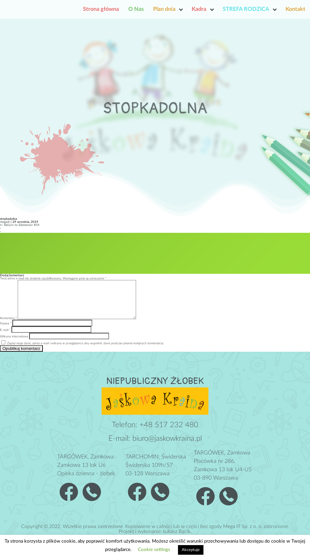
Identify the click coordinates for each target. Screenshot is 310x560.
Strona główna (101, 9)
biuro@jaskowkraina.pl (167, 446)
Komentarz (8, 325)
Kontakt (295, 9)
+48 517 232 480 (168, 432)
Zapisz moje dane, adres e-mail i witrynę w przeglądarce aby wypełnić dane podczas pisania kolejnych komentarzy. (85, 350)
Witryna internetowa (14, 343)
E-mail (5, 337)
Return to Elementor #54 (19, 225)
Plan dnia (164, 9)
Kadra (199, 9)
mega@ (5, 222)
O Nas (136, 9)
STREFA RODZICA (246, 9)
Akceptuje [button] (191, 550)
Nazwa (5, 330)
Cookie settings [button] (154, 549)
